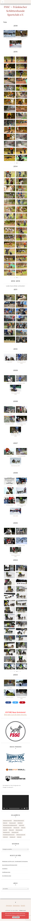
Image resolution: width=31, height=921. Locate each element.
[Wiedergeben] (4, 808)
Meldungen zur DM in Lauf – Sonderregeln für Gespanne (15, 861)
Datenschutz (16, 905)
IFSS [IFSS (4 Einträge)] (23, 827)
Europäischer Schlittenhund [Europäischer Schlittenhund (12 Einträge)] (10, 825)
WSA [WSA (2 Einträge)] (19, 837)
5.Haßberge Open (6, 872)
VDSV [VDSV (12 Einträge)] (6, 837)
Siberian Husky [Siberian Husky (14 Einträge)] (21, 834)
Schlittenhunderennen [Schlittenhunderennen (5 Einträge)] (9, 834)
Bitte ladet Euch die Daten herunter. (15, 714)
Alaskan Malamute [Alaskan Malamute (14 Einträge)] (19, 820)
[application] (15, 802)
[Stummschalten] (24, 808)
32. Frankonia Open (6, 875)
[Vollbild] (27, 808)
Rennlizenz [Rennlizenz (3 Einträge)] (19, 829)
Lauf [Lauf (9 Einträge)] (5, 829)
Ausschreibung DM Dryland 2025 (9, 865)
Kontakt (23, 905)
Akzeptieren (16, 917)
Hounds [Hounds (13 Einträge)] (16, 827)
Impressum (9, 905)
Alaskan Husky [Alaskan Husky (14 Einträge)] (8, 820)
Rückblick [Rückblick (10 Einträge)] (7, 832)
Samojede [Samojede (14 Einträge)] (15, 832)
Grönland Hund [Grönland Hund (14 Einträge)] (7, 827)
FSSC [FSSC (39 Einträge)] (22, 825)
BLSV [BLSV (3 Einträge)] (5, 822)
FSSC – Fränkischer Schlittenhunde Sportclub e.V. (15, 10)
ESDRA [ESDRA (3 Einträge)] (20, 822)
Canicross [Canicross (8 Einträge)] (13, 822)
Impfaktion (4, 868)
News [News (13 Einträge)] (12, 829)
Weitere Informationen (21, 915)
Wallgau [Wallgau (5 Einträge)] (12, 837)
